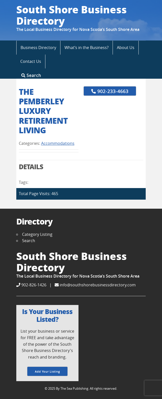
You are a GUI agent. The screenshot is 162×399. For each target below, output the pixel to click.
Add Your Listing (47, 371)
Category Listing (37, 234)
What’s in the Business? (86, 47)
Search (31, 75)
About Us (125, 47)
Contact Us (30, 61)
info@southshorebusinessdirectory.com (95, 285)
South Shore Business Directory (71, 15)
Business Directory (38, 47)
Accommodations (57, 143)
